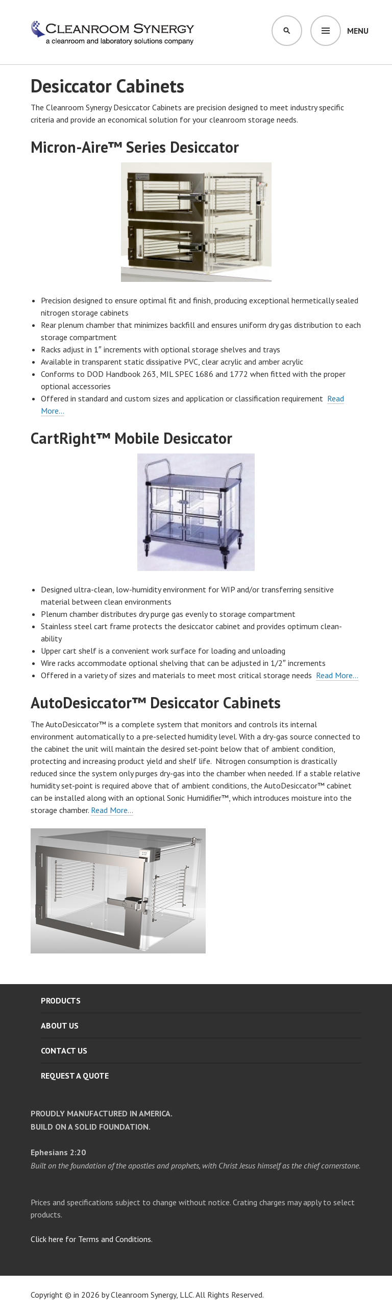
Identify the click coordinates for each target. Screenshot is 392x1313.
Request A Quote (75, 1075)
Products (61, 1000)
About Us (60, 1025)
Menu (358, 31)
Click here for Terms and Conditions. (92, 1239)
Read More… (337, 675)
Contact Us (64, 1050)
